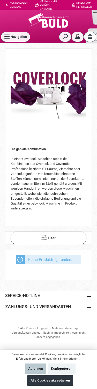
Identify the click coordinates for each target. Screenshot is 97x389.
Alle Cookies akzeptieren (50, 380)
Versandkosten (21, 332)
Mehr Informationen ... (67, 358)
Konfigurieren (61, 368)
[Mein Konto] (77, 37)
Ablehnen (35, 368)
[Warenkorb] (90, 37)
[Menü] (15, 37)
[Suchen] (65, 37)
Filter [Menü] (48, 236)
